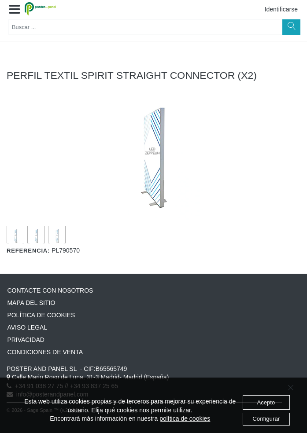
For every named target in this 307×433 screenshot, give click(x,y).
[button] (14, 9)
